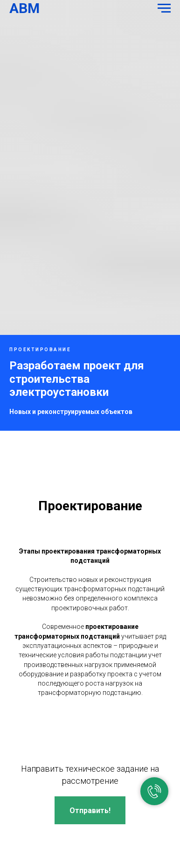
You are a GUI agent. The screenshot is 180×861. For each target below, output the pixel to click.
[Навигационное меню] (164, 8)
